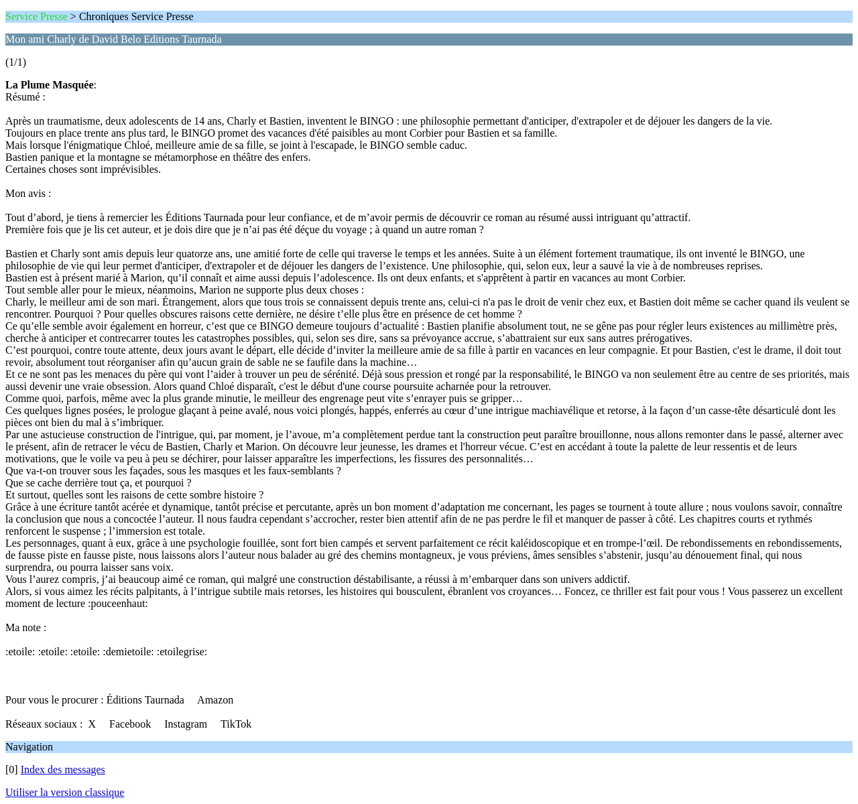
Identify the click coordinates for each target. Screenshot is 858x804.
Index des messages (63, 769)
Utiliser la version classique (64, 792)
